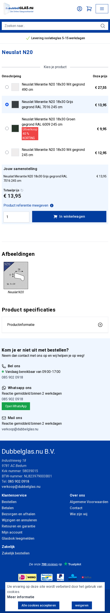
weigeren (81, 605)
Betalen (8, 508)
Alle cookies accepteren (39, 605)
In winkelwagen (69, 216)
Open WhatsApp (16, 406)
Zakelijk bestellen (16, 553)
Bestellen (9, 502)
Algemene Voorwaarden (89, 502)
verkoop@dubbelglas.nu (20, 429)
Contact (76, 508)
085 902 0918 (12, 377)
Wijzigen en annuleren (19, 520)
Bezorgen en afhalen (18, 514)
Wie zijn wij (78, 514)
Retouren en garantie (18, 526)
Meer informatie (20, 597)
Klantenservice (14, 495)
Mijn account (12, 532)
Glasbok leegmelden (18, 538)
